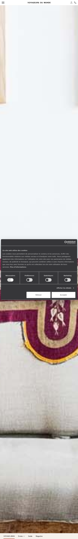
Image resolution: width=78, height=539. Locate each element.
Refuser (38, 295)
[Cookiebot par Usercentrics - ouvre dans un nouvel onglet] (65, 242)
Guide (30, 536)
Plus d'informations (18, 267)
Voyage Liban (9, 536)
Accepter (63, 295)
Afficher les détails (64, 288)
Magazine (39, 536)
